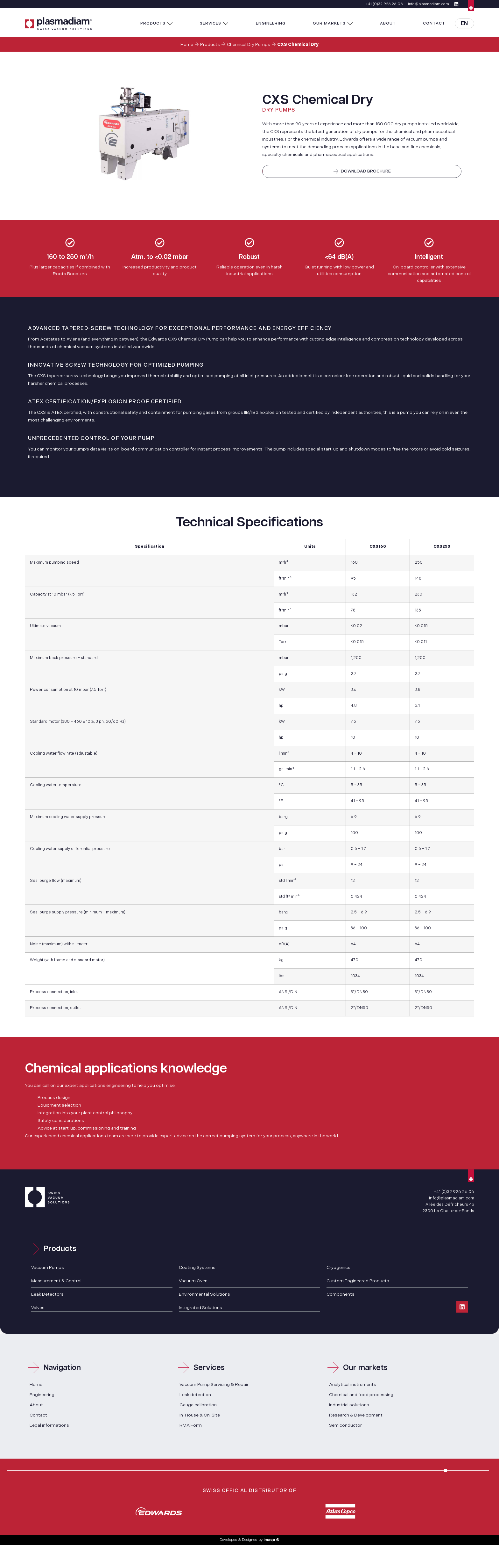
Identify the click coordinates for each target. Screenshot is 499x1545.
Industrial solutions (349, 1405)
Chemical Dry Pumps (248, 44)
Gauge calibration (198, 1405)
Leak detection (195, 1394)
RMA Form (190, 1425)
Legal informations (49, 1425)
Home (186, 44)
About (36, 1405)
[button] (156, 23)
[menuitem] (464, 23)
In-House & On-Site (199, 1415)
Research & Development (356, 1415)
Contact (38, 1415)
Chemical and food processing (361, 1394)
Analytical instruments (352, 1384)
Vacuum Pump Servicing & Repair (214, 1384)
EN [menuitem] (464, 23)
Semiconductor (345, 1425)
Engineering (42, 1394)
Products (210, 44)
